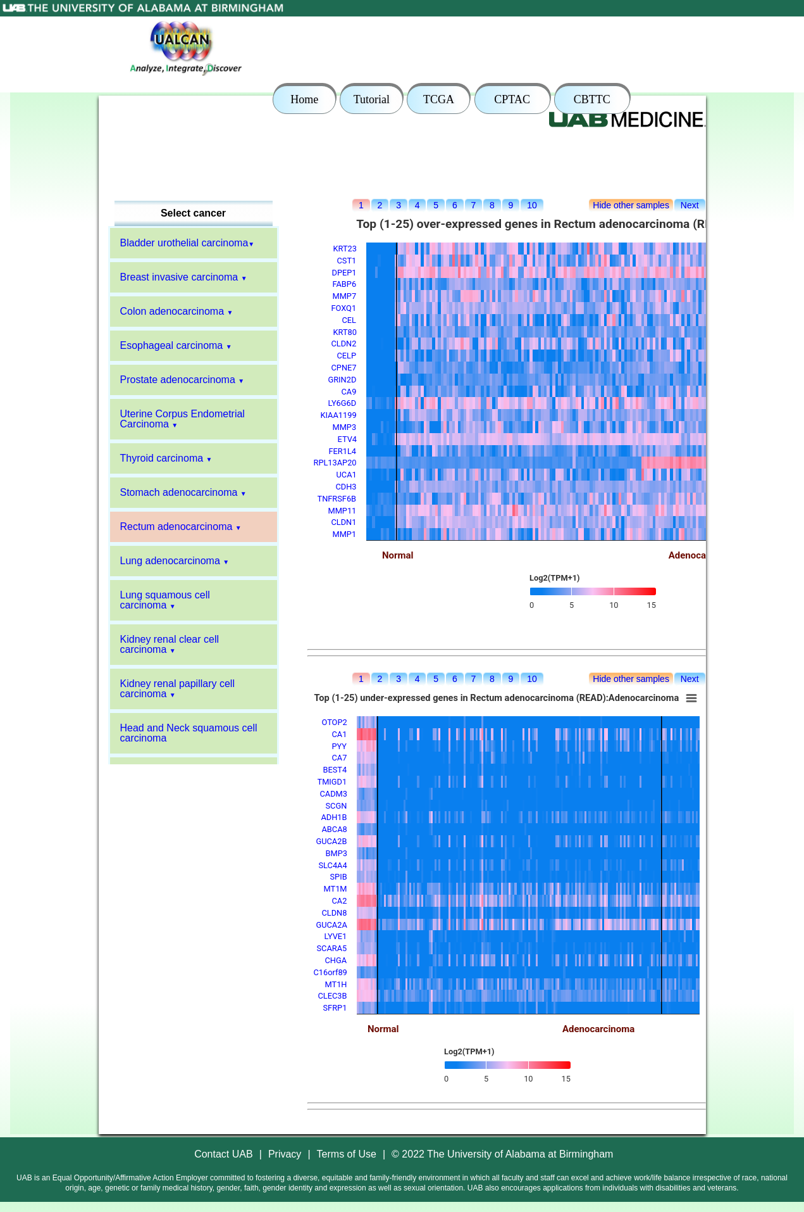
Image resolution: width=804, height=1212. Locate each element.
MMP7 (345, 296)
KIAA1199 (339, 415)
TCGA (438, 99)
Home (304, 99)
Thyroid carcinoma (162, 458)
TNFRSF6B (337, 498)
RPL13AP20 (335, 462)
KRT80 (345, 332)
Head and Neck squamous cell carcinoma (188, 733)
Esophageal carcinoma (171, 345)
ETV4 (347, 439)
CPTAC (512, 99)
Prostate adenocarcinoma (177, 379)
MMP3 (345, 427)
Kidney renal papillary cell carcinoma (177, 688)
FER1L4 (343, 451)
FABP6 (345, 284)
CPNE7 (344, 367)
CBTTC (592, 99)
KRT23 (345, 248)
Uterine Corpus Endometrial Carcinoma (182, 418)
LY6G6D (342, 403)
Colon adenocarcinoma (172, 311)
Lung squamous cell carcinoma (165, 600)
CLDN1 (344, 522)
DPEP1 (344, 272)
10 (531, 205)
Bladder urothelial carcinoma (184, 242)
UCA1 (347, 474)
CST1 (347, 260)
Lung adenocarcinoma (170, 560)
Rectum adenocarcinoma (176, 526)
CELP (347, 355)
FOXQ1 (344, 308)
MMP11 (342, 510)
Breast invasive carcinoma (179, 277)
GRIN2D (342, 379)
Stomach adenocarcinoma (179, 492)
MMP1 (345, 534)
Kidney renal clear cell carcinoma (170, 644)
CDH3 (346, 486)
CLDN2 (344, 343)
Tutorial (372, 99)
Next (690, 205)
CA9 (349, 391)
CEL (349, 320)
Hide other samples (631, 205)
